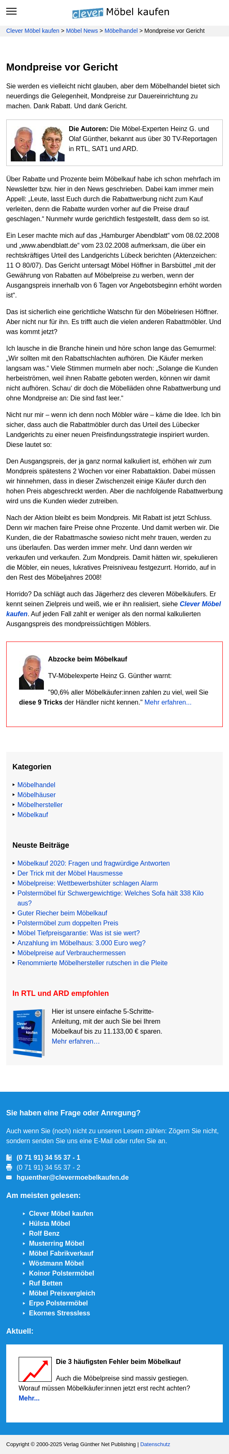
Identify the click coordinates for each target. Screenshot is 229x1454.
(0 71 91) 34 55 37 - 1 (48, 1157)
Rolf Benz (44, 1233)
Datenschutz (155, 1444)
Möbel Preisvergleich (62, 1293)
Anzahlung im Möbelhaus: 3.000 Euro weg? (81, 943)
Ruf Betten (46, 1283)
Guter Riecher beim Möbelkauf (62, 913)
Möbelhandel (120, 30)
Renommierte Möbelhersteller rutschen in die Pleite (92, 962)
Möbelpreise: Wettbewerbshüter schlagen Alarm (87, 883)
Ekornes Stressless (59, 1313)
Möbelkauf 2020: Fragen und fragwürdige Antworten (93, 863)
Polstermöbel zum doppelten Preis (67, 923)
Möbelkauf (32, 814)
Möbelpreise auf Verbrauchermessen (71, 952)
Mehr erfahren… (76, 1041)
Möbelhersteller (40, 804)
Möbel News (82, 30)
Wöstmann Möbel (56, 1263)
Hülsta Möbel (49, 1223)
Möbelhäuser (36, 794)
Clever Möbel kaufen (32, 30)
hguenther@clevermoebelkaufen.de (73, 1177)
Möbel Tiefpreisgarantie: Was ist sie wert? (78, 933)
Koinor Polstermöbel (61, 1273)
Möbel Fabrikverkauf (61, 1253)
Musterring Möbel (56, 1243)
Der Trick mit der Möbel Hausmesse (70, 873)
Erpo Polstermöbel (58, 1303)
